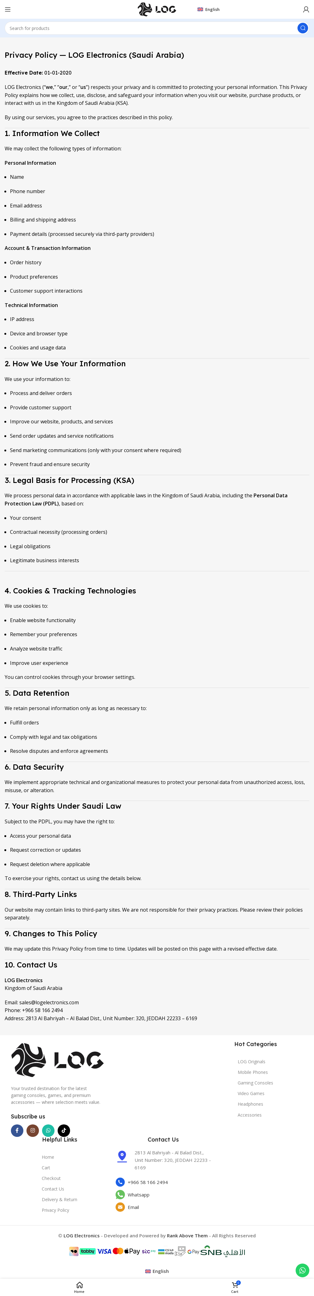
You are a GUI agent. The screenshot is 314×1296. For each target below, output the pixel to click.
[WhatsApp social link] (48, 1130)
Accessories (250, 1115)
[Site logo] (157, 9)
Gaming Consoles (255, 1083)
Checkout (51, 1178)
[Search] (157, 28)
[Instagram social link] (32, 1130)
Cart (46, 1168)
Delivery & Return (59, 1199)
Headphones (250, 1104)
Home (48, 1157)
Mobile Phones (253, 1072)
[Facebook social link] (17, 1130)
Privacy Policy (55, 1210)
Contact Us (53, 1189)
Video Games (251, 1093)
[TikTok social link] (64, 1130)
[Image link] (57, 1059)
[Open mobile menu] (8, 9)
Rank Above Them (187, 1235)
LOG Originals (251, 1062)
